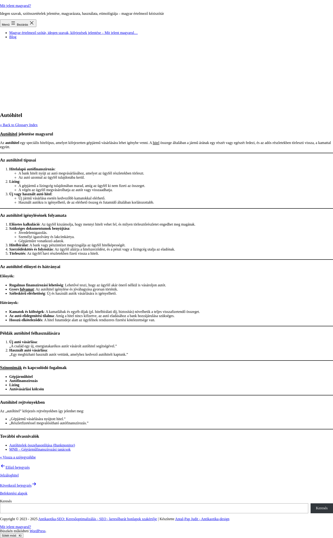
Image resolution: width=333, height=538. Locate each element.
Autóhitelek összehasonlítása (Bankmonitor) (42, 445)
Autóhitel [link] (8, 133)
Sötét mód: (12, 535)
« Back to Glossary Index (19, 125)
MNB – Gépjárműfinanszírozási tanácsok (40, 449)
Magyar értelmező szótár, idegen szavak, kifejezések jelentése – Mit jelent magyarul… (73, 33)
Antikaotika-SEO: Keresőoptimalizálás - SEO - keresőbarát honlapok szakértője (97, 519)
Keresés (6, 501)
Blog (12, 37)
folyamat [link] (27, 289)
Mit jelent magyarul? (15, 6)
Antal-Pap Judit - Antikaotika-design (202, 519)
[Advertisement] (166, 75)
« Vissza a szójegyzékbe (18, 457)
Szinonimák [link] (11, 367)
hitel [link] (156, 143)
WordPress (38, 531)
